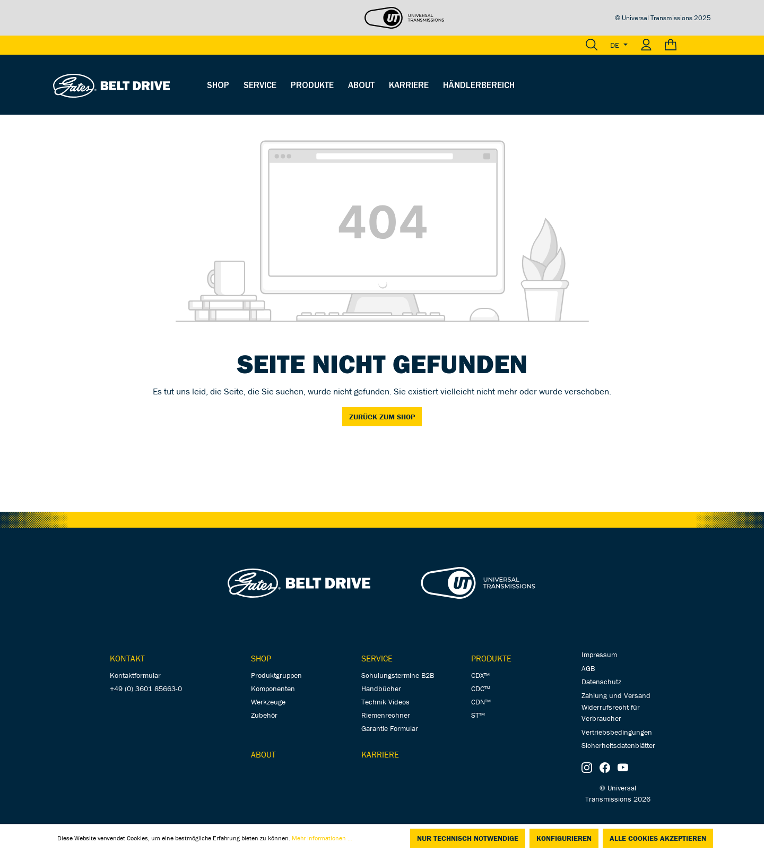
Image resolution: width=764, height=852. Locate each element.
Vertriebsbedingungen (616, 732)
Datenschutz (601, 681)
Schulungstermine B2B (397, 675)
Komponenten (273, 688)
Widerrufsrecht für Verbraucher (610, 712)
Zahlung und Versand (615, 695)
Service (377, 658)
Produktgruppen (276, 675)
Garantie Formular (389, 728)
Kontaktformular (135, 675)
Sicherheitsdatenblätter (618, 745)
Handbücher (381, 688)
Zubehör (264, 715)
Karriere (380, 754)
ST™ (478, 715)
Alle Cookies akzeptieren (658, 838)
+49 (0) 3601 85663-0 (146, 688)
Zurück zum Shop (382, 416)
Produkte (491, 658)
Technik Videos (385, 702)
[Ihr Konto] (646, 45)
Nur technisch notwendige (467, 838)
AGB (588, 668)
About (263, 754)
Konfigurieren (564, 838)
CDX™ (480, 675)
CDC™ (480, 688)
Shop (261, 658)
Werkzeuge (268, 702)
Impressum (599, 654)
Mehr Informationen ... (322, 838)
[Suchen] (591, 45)
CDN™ (481, 702)
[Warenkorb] (684, 45)
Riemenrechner (385, 715)
